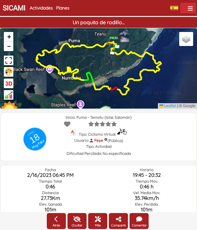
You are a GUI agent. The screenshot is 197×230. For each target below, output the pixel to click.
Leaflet (167, 105)
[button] (112, 52)
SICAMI (14, 8)
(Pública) (115, 140)
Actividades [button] (41, 8)
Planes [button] (62, 8)
